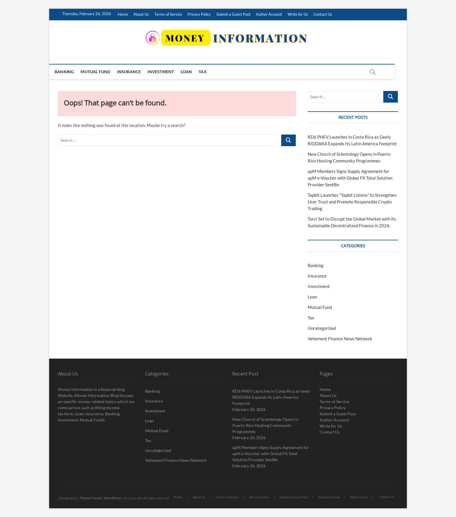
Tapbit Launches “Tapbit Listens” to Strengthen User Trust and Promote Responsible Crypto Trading (352, 201)
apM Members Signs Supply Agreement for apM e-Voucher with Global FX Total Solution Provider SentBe (350, 178)
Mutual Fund (101, 71)
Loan (192, 71)
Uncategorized (322, 328)
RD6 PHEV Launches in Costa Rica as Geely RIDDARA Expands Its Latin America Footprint (271, 397)
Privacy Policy (199, 14)
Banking (70, 71)
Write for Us (298, 14)
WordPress (112, 498)
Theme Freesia (91, 498)
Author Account (269, 14)
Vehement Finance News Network (340, 338)
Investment (167, 71)
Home (123, 14)
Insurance (135, 71)
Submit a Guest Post (233, 14)
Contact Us (323, 14)
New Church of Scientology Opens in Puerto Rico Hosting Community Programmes (265, 425)
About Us (141, 14)
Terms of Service (168, 14)
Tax (209, 71)
